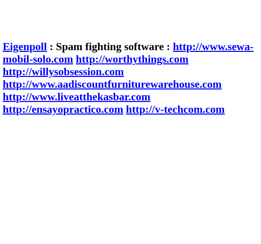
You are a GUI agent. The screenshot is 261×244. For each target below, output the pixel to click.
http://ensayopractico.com (63, 109)
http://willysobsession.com (63, 71)
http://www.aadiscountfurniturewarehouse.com (112, 84)
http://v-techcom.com (175, 109)
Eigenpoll (25, 46)
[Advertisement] (126, 18)
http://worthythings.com (132, 59)
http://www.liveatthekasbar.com (76, 96)
